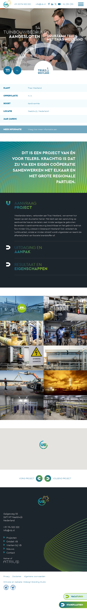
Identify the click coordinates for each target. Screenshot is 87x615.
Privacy (6, 576)
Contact (10, 552)
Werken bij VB (13, 545)
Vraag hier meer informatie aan (30, 129)
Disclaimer (16, 576)
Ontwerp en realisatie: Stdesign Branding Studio (24, 582)
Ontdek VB (12, 541)
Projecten (11, 537)
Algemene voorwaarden (34, 576)
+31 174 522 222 (11, 527)
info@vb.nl (41, 4)
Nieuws (10, 548)
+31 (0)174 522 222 (22, 4)
